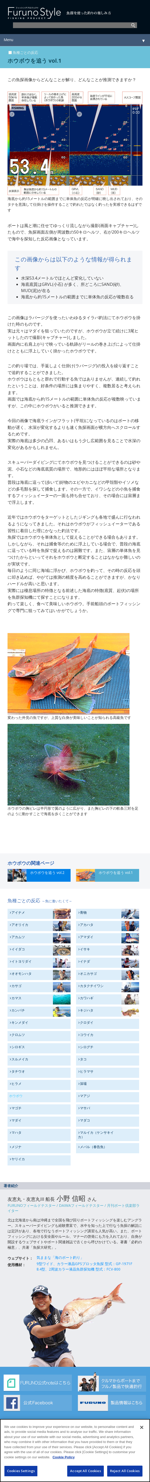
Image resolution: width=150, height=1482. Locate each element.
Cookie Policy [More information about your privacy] (63, 1460)
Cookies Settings (21, 1473)
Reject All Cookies (125, 1473)
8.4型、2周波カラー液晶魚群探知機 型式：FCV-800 (78, 1269)
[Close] (141, 1430)
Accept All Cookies (85, 1473)
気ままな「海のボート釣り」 (60, 1257)
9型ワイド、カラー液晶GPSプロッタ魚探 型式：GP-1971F (84, 1263)
